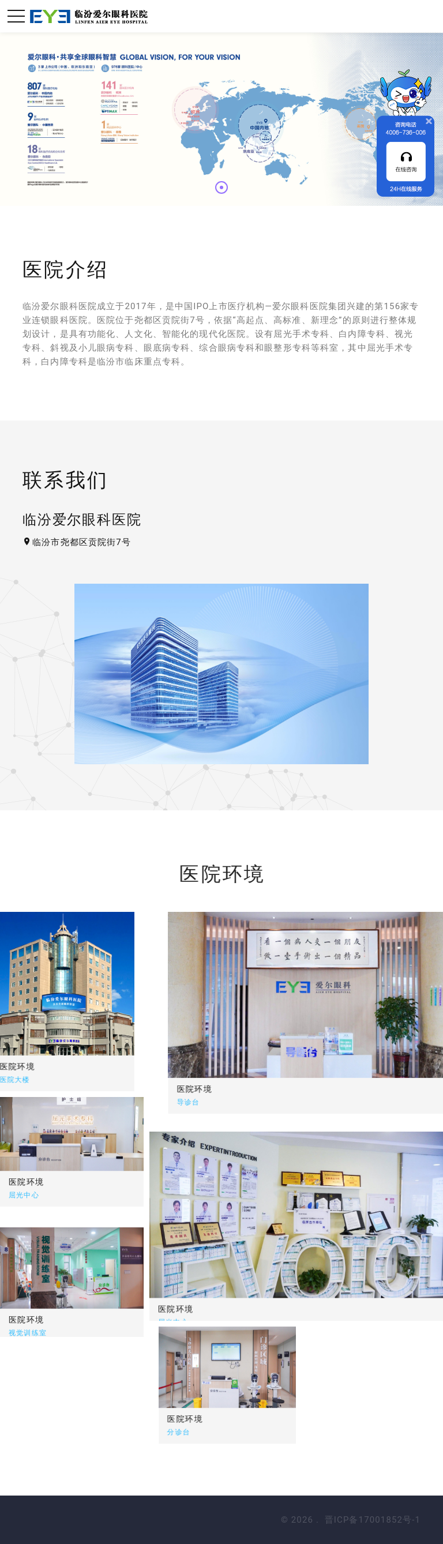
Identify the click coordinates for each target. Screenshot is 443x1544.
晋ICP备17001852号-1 (373, 1520)
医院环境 (258, 1089)
